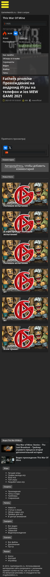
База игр (12, 477)
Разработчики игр (16, 481)
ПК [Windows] (24, 42)
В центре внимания (17, 516)
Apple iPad (23, 49)
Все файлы (13, 541)
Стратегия (23, 38)
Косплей (12, 557)
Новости (12, 507)
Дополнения (13, 544)
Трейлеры (12, 527)
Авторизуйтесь (14, 165)
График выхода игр (17, 474)
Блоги (10, 555)
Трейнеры (12, 495)
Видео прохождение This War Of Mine (32, 458)
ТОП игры (12, 479)
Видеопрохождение (17, 532)
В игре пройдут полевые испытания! (19, 233)
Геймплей (12, 530)
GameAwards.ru (8, 12)
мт (5, 291)
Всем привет (11, 348)
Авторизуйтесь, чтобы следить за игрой (21, 28)
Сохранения (13, 497)
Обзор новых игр (16, 511)
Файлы (6, 69)
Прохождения (14, 491)
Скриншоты (8, 61)
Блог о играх (23, 12)
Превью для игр (15, 513)
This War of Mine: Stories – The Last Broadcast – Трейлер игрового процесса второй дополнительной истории (30, 448)
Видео (6, 65)
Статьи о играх (15, 509)
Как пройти (8, 54)
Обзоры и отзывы (11, 58)
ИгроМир (12, 560)
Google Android (25, 45)
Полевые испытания (16, 205)
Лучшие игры (14, 472)
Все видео (12, 525)
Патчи (11, 546)
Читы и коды (14, 493)
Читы (5, 72)
